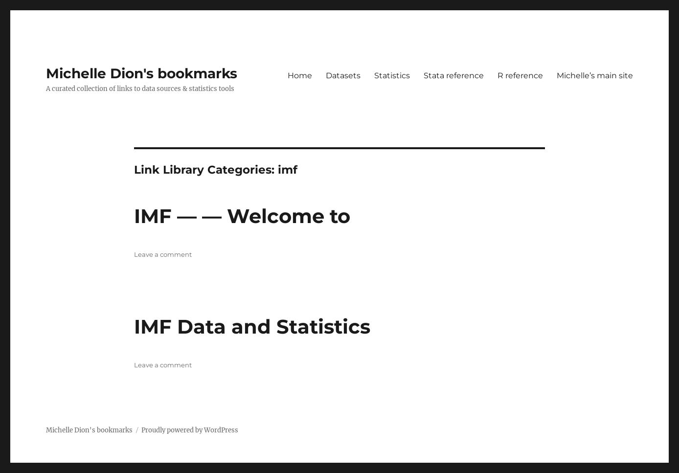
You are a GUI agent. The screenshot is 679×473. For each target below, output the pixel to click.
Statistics (392, 75)
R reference (520, 75)
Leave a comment (163, 254)
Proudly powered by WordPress (189, 430)
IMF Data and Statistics (252, 326)
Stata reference (454, 75)
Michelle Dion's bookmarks (141, 73)
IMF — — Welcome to (242, 216)
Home (300, 75)
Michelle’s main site (595, 75)
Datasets (343, 75)
